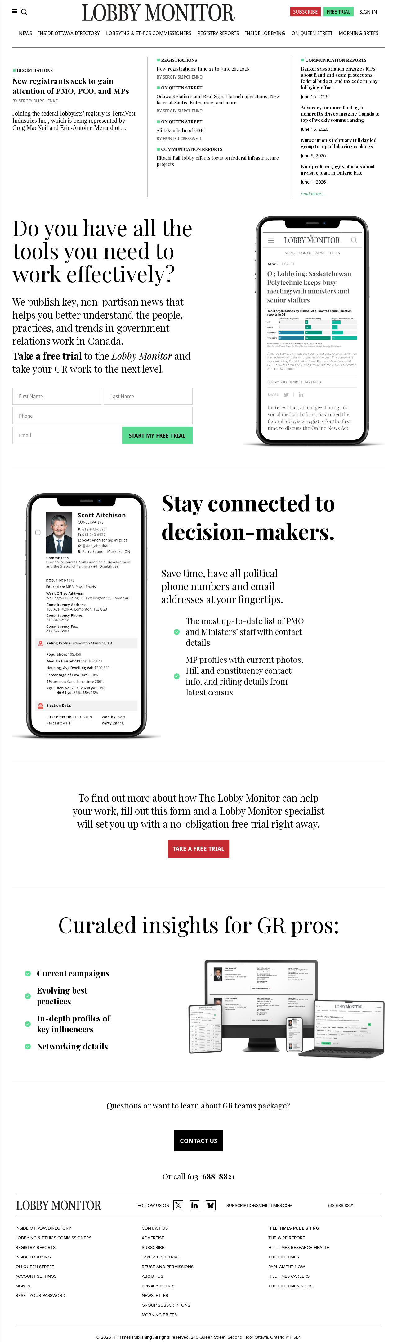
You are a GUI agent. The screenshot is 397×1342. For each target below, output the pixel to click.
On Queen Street (312, 33)
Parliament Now (286, 1266)
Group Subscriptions (166, 1305)
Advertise (153, 1237)
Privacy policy (158, 1286)
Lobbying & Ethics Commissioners (148, 33)
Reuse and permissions (168, 1266)
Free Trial (338, 11)
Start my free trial (157, 435)
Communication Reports (191, 149)
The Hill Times (283, 1257)
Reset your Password (40, 1295)
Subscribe (305, 11)
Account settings (36, 1276)
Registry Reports (218, 33)
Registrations (35, 70)
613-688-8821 (341, 1205)
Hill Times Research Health (299, 1247)
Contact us (198, 1140)
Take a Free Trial (161, 1257)
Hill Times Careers (289, 1276)
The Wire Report (286, 1237)
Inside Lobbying (265, 33)
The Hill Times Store (291, 1286)
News (25, 33)
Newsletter (155, 1295)
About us (152, 1276)
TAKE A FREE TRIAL (198, 849)
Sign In (368, 11)
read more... (313, 193)
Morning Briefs (358, 33)
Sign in (23, 1286)
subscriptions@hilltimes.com (259, 1205)
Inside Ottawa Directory (69, 33)
